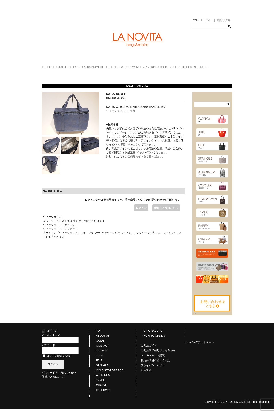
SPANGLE (113, 65)
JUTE (81, 65)
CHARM (67, 73)
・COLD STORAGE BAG (108, 374)
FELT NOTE (87, 73)
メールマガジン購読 (153, 359)
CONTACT (108, 73)
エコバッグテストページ (199, 346)
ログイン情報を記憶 (56, 360)
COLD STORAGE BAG (162, 65)
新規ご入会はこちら (166, 212)
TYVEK (215, 65)
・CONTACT (101, 349)
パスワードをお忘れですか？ (59, 377)
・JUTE (98, 359)
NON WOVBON (193, 65)
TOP (48, 65)
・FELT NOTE (102, 394)
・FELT (97, 364)
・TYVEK (99, 384)
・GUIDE (98, 345)
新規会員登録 (223, 20)
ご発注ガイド (149, 349)
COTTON (64, 65)
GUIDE (127, 73)
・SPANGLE (100, 369)
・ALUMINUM (101, 379)
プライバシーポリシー (154, 369)
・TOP (97, 335)
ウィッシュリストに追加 (120, 115)
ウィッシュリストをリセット (60, 233)
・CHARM (99, 389)
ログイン (208, 20)
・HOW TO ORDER (153, 340)
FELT (95, 65)
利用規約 (146, 374)
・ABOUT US (101, 340)
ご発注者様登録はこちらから (158, 354)
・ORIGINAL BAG (151, 335)
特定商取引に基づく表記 (155, 364)
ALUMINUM (134, 65)
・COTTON (100, 354)
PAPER (50, 73)
